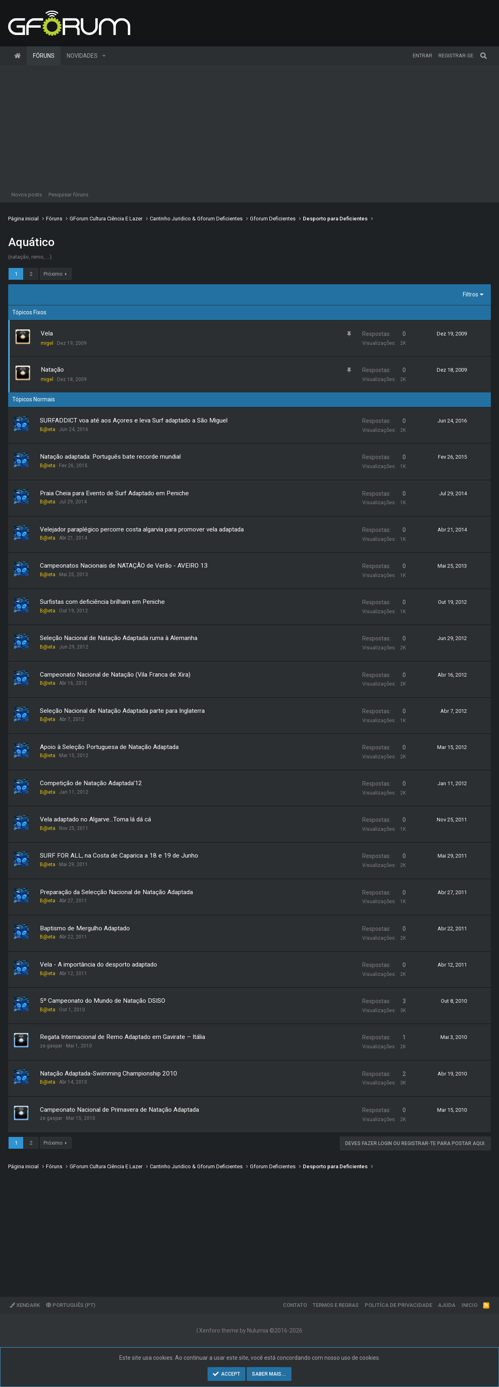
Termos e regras (336, 1305)
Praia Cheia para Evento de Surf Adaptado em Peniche (114, 493)
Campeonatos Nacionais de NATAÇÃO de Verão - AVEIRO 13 (124, 565)
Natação (52, 369)
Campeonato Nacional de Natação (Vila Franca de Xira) (115, 674)
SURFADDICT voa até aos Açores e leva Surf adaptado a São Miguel (134, 420)
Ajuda (446, 1305)
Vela (47, 333)
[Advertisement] (249, 126)
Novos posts (26, 195)
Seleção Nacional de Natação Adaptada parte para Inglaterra (122, 710)
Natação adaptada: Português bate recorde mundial (110, 456)
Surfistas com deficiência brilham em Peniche (102, 601)
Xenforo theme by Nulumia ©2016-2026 (250, 1330)
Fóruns (44, 55)
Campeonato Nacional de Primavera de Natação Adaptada (119, 1109)
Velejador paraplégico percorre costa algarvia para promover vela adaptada (142, 529)
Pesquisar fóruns (68, 195)
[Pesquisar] (483, 55)
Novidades (82, 55)
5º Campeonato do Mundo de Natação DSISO (102, 1000)
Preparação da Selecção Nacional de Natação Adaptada (116, 892)
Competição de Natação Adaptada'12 (91, 783)
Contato (295, 1305)
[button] (103, 55)
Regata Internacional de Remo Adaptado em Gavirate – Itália (122, 1037)
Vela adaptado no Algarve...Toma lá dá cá (95, 819)
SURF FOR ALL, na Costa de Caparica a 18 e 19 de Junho (119, 855)
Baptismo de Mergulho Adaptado (85, 928)
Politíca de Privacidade (398, 1305)
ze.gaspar (51, 1046)
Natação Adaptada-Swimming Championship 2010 (108, 1073)
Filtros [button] (470, 294)
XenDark (25, 1305)
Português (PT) (70, 1305)
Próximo (53, 274)
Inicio (469, 1305)
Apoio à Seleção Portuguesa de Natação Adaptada (109, 747)
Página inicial (17, 55)
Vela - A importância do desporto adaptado (98, 964)
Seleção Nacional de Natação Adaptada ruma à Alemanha (118, 638)
